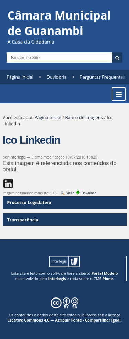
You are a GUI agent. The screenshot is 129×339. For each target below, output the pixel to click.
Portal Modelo (104, 273)
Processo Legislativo (29, 202)
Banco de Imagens (84, 117)
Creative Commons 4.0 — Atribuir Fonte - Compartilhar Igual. (64, 320)
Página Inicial (20, 77)
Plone (107, 278)
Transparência (23, 220)
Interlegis (57, 278)
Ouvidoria (56, 77)
